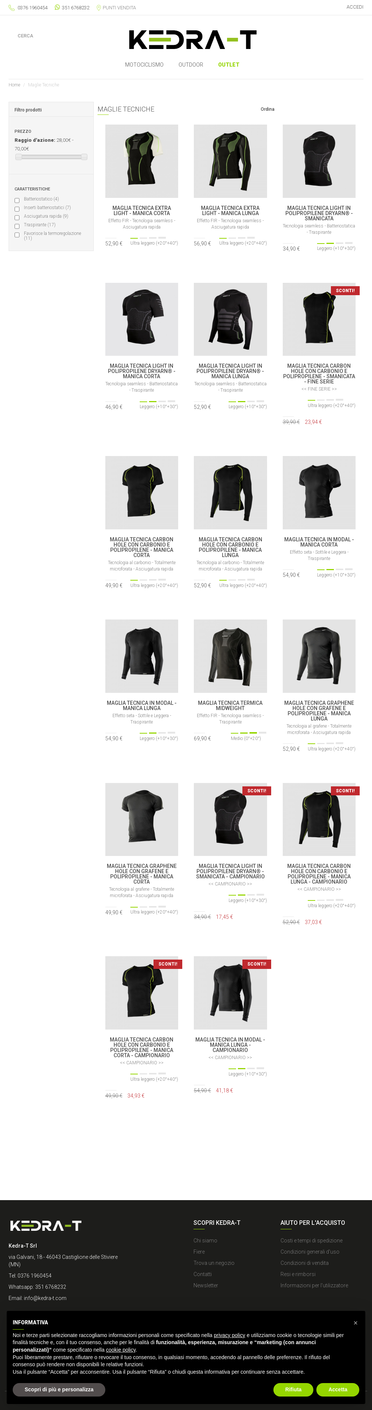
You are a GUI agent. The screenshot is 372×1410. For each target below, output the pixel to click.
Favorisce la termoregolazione (52, 236)
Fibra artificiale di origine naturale (47, 426)
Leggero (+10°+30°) (46, 288)
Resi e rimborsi (298, 1274)
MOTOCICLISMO (144, 65)
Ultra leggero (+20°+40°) (51, 279)
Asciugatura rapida (46, 216)
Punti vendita (116, 8)
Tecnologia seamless (47, 470)
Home (14, 85)
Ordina (268, 109)
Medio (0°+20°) (42, 297)
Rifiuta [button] (293, 1389)
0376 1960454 (32, 7)
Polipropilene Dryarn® (48, 380)
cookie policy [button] (121, 1350)
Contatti (202, 1274)
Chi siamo (205, 1241)
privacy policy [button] (229, 1335)
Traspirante (40, 224)
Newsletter (205, 1285)
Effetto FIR (37, 406)
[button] (356, 1323)
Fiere (199, 1252)
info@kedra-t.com (45, 1298)
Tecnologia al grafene (47, 398)
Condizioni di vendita (304, 1263)
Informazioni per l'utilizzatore (314, 1285)
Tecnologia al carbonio (49, 389)
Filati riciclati (40, 415)
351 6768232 (72, 7)
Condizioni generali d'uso (310, 1252)
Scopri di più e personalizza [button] (59, 1389)
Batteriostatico (41, 199)
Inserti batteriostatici (47, 207)
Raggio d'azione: (35, 140)
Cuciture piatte (43, 478)
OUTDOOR (191, 65)
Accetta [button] (337, 1389)
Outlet (228, 65)
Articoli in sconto (44, 339)
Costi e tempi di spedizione (311, 1241)
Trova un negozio (214, 1263)
